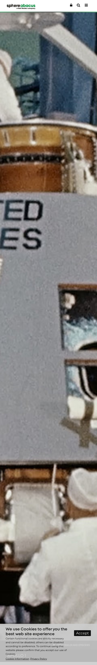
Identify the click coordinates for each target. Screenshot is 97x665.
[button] (71, 5)
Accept (82, 633)
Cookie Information (17, 658)
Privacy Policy (38, 658)
